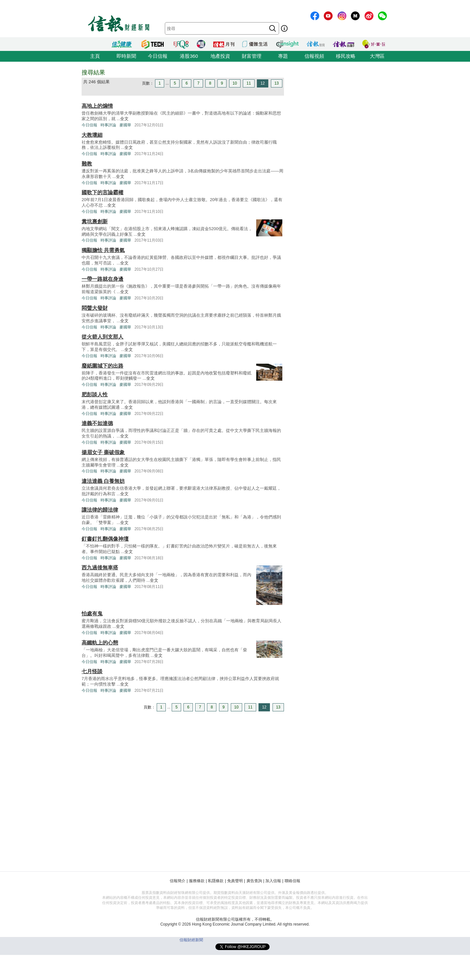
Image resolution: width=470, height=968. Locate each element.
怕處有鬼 (92, 613)
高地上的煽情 (97, 106)
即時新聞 (126, 56)
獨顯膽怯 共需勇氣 (103, 250)
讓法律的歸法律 (100, 510)
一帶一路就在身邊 (102, 279)
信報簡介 (177, 881)
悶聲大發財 (95, 308)
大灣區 (377, 56)
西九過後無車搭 (100, 567)
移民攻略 (345, 56)
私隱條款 (216, 881)
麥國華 (125, 125)
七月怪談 (92, 671)
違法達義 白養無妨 (103, 481)
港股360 (189, 56)
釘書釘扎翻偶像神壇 (105, 539)
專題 (283, 56)
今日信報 (157, 56)
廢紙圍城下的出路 (102, 366)
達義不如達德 (97, 423)
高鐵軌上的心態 (100, 642)
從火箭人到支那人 (102, 337)
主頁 (95, 56)
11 (248, 83)
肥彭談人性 (95, 394)
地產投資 (220, 56)
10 (235, 83)
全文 (124, 118)
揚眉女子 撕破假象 (103, 452)
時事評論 (108, 125)
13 (276, 83)
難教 (87, 164)
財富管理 (251, 56)
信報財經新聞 (191, 940)
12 (262, 83)
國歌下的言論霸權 (102, 192)
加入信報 (273, 881)
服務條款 (197, 881)
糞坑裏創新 (95, 221)
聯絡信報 (292, 881)
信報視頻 (314, 56)
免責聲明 (235, 881)
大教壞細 (92, 135)
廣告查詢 (254, 881)
